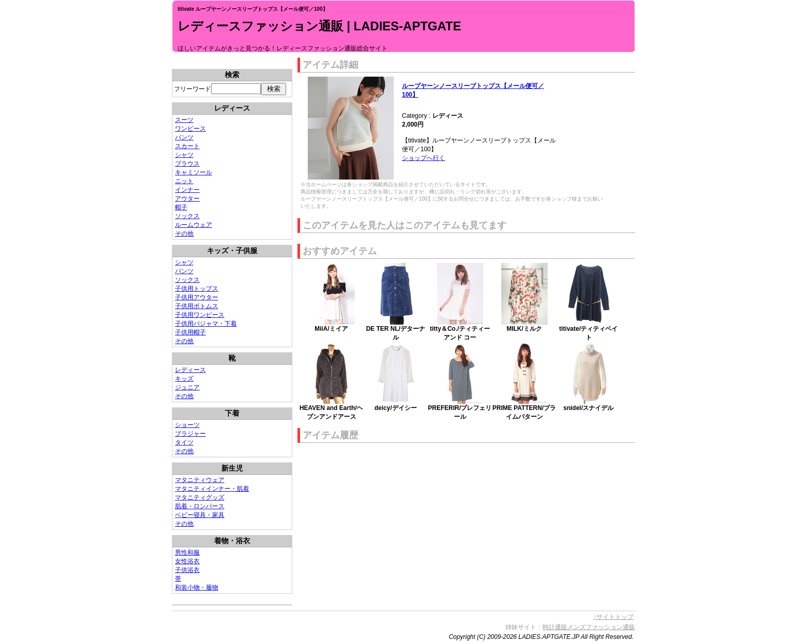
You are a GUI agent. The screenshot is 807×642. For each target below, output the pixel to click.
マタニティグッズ (199, 497)
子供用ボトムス (196, 306)
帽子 (181, 207)
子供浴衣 (187, 570)
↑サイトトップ (613, 616)
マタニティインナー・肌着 (212, 488)
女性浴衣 (187, 561)
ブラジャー (190, 433)
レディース (190, 369)
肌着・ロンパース (199, 506)
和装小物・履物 (196, 587)
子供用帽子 (190, 332)
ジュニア (187, 387)
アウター (187, 198)
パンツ (184, 137)
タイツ (184, 442)
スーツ (184, 119)
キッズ (184, 378)
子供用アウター (196, 297)
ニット (184, 181)
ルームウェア (193, 224)
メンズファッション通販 (601, 627)
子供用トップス (196, 288)
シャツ (184, 154)
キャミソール (193, 172)
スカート (187, 146)
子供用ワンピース (199, 314)
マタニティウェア (199, 480)
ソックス (187, 216)
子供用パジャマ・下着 (206, 323)
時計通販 (554, 627)
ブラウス (187, 163)
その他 (184, 233)
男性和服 (187, 552)
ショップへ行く (423, 158)
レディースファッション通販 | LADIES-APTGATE (319, 26)
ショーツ (187, 425)
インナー (187, 189)
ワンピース (190, 128)
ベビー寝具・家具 (199, 515)
